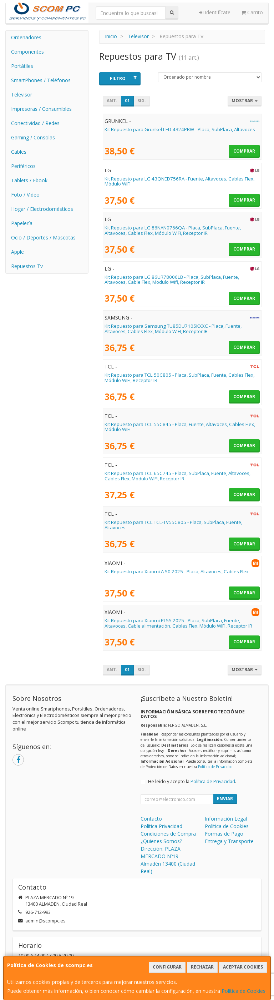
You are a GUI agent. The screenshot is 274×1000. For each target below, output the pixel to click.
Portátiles (22, 66)
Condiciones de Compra (168, 833)
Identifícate (214, 12)
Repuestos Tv (27, 266)
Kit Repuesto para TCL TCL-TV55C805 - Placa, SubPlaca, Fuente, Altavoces (173, 525)
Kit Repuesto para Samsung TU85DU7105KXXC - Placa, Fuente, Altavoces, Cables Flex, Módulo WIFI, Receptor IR (173, 329)
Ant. (112, 101)
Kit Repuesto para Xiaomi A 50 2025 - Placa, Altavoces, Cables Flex (177, 571)
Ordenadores (26, 37)
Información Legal (226, 818)
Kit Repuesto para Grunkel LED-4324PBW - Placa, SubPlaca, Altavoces (180, 129)
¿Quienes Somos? (161, 841)
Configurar (167, 967)
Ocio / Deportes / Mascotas (43, 237)
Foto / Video (25, 194)
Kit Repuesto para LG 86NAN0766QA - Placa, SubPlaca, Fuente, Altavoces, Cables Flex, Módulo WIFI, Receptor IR (173, 230)
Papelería (21, 223)
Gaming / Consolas (33, 137)
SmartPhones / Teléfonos (41, 80)
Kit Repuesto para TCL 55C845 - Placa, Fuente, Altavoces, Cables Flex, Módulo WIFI (180, 427)
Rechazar (202, 967)
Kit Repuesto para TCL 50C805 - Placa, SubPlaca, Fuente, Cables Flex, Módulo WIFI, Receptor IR (179, 377)
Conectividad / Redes (35, 123)
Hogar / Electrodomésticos (42, 209)
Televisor (21, 94)
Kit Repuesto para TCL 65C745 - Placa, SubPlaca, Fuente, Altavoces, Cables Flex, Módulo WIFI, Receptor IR (177, 476)
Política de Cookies (243, 990)
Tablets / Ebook (29, 180)
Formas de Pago (224, 833)
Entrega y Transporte (229, 841)
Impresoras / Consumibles (41, 108)
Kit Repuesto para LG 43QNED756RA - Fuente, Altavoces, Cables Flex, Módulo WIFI (179, 181)
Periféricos (23, 166)
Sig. (141, 101)
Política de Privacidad (215, 766)
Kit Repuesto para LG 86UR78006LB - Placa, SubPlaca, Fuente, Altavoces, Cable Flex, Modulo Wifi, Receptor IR (172, 280)
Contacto (151, 818)
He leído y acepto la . (192, 781)
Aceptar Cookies (243, 967)
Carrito (252, 12)
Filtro (123, 78)
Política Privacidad (161, 826)
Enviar (225, 799)
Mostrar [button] (245, 101)
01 (127, 101)
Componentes (27, 51)
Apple (17, 251)
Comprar (244, 151)
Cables (18, 151)
